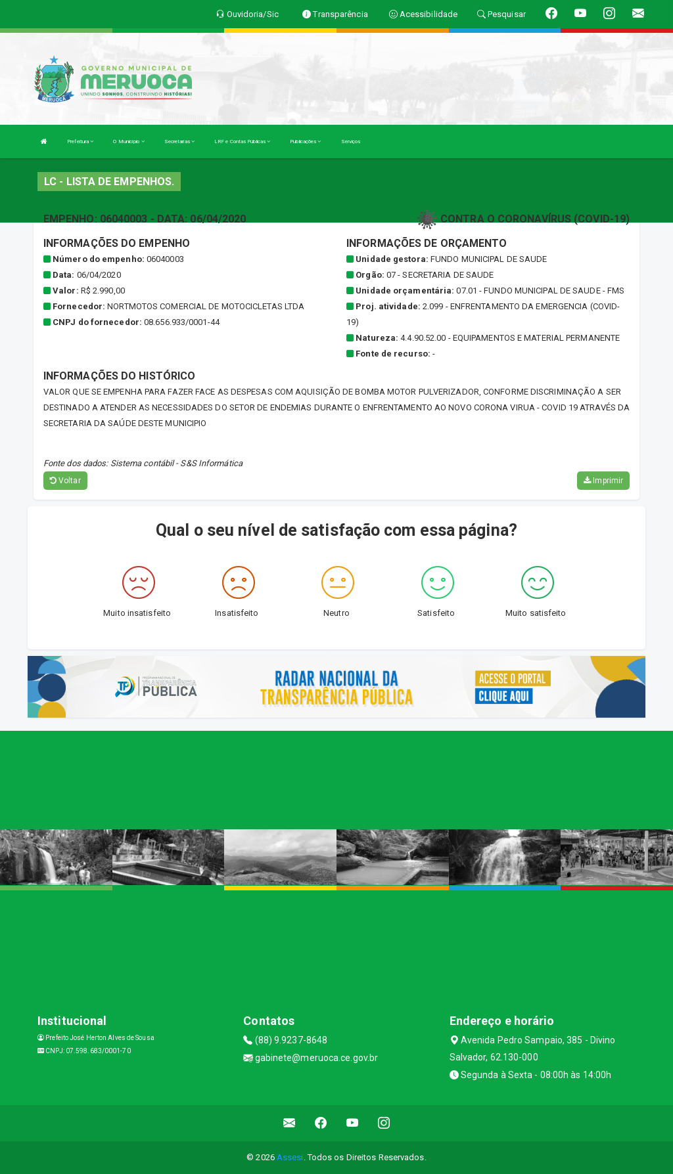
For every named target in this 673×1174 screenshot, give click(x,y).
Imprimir (603, 480)
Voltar (65, 480)
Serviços (351, 141)
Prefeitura (80, 141)
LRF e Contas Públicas (242, 141)
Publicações (305, 141)
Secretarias (179, 141)
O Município (128, 141)
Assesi (290, 1157)
